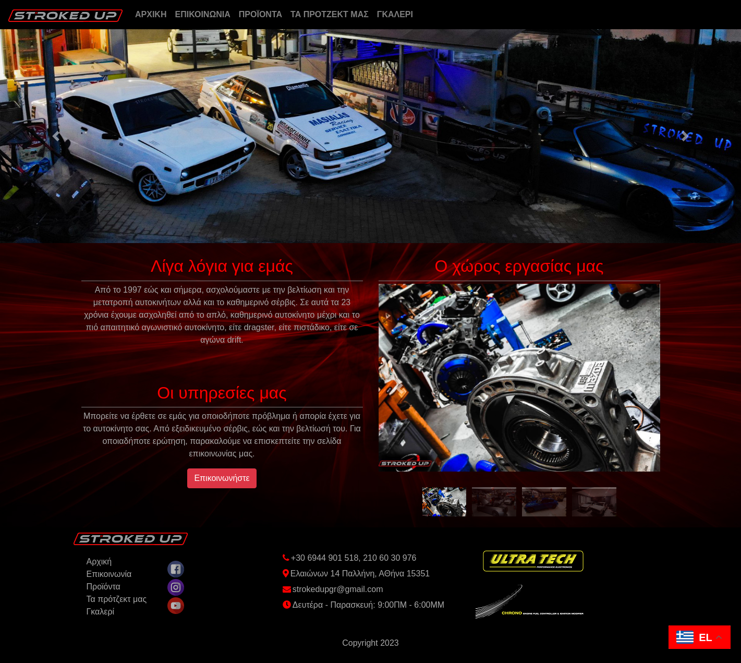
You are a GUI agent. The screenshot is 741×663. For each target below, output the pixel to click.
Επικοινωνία (109, 574)
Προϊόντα (103, 586)
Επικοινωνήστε (221, 478)
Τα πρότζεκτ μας (117, 599)
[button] (55, 136)
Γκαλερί (101, 611)
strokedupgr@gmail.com (338, 589)
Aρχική (99, 561)
